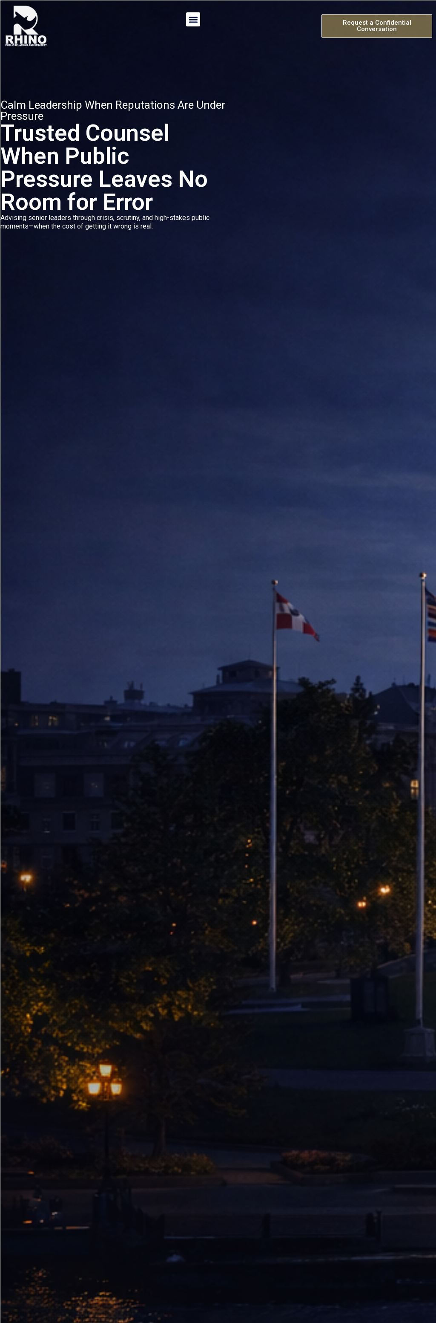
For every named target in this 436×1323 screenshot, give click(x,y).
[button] (193, 19)
